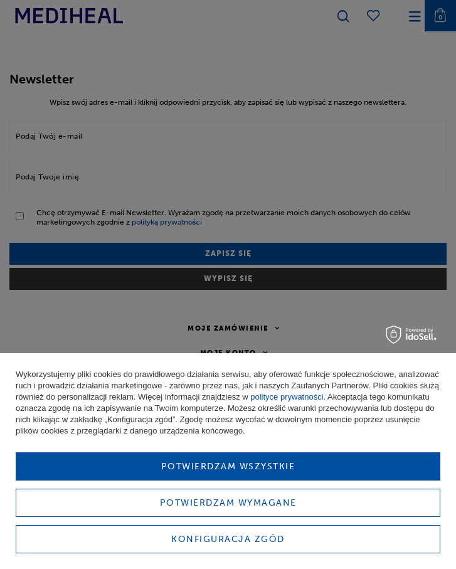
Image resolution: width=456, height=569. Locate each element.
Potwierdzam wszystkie (228, 466)
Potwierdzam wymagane (228, 502)
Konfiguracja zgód (228, 539)
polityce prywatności (286, 396)
